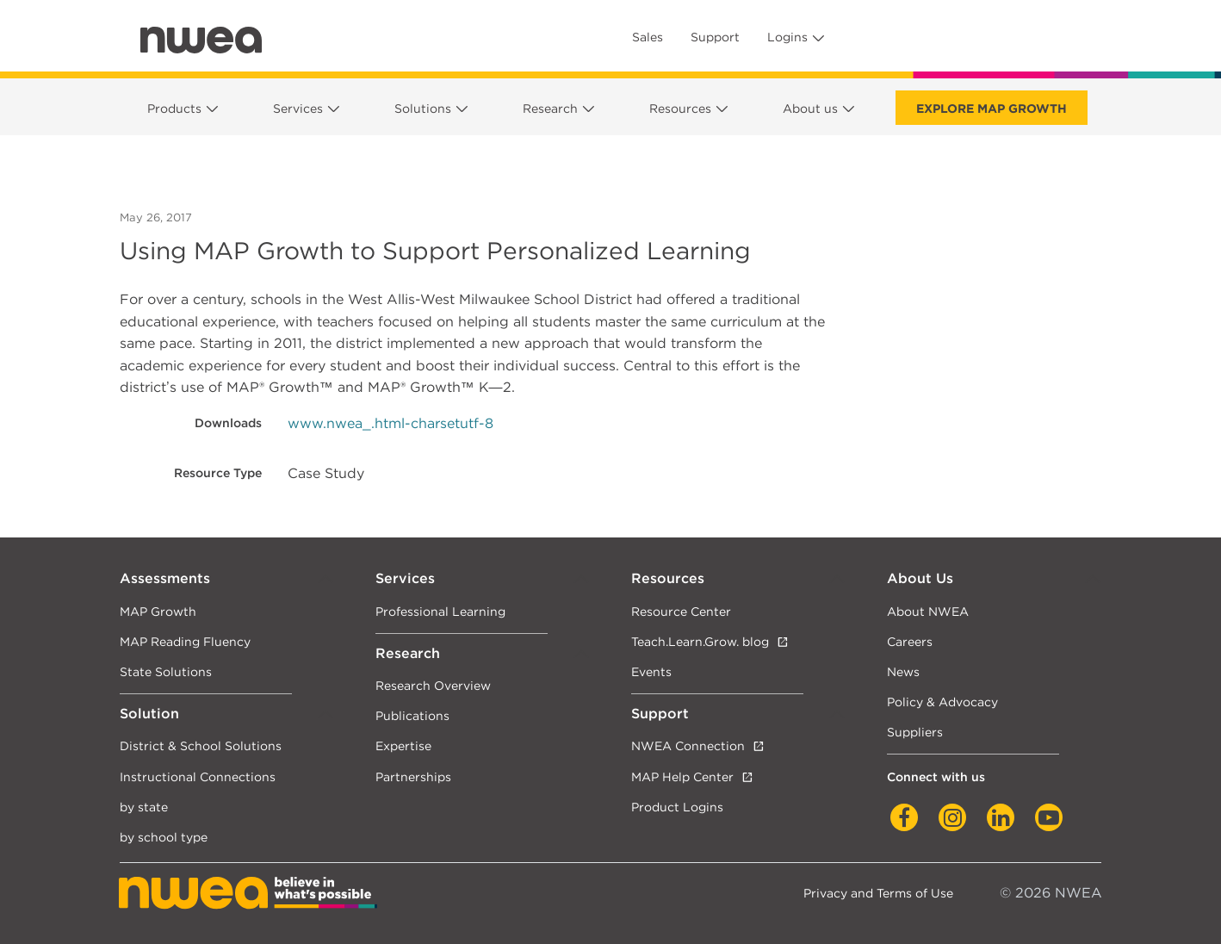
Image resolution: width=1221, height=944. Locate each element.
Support (715, 37)
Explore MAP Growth (991, 108)
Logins (787, 37)
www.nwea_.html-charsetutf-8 (390, 423)
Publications (412, 715)
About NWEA (928, 611)
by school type (164, 836)
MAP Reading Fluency (185, 641)
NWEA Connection (688, 745)
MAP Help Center (682, 776)
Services (298, 108)
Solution (149, 713)
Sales (647, 37)
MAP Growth (158, 611)
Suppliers (915, 731)
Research (550, 108)
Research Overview (433, 685)
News (903, 671)
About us (810, 108)
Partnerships (413, 776)
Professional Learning (440, 611)
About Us (920, 578)
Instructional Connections (198, 776)
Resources (680, 108)
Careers (910, 641)
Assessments (165, 578)
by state (144, 806)
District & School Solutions (201, 745)
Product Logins (677, 806)
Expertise (403, 745)
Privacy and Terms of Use (878, 892)
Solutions (422, 108)
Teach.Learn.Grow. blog (700, 641)
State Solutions (166, 671)
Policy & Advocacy (942, 701)
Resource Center (681, 611)
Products (174, 108)
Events (651, 671)
